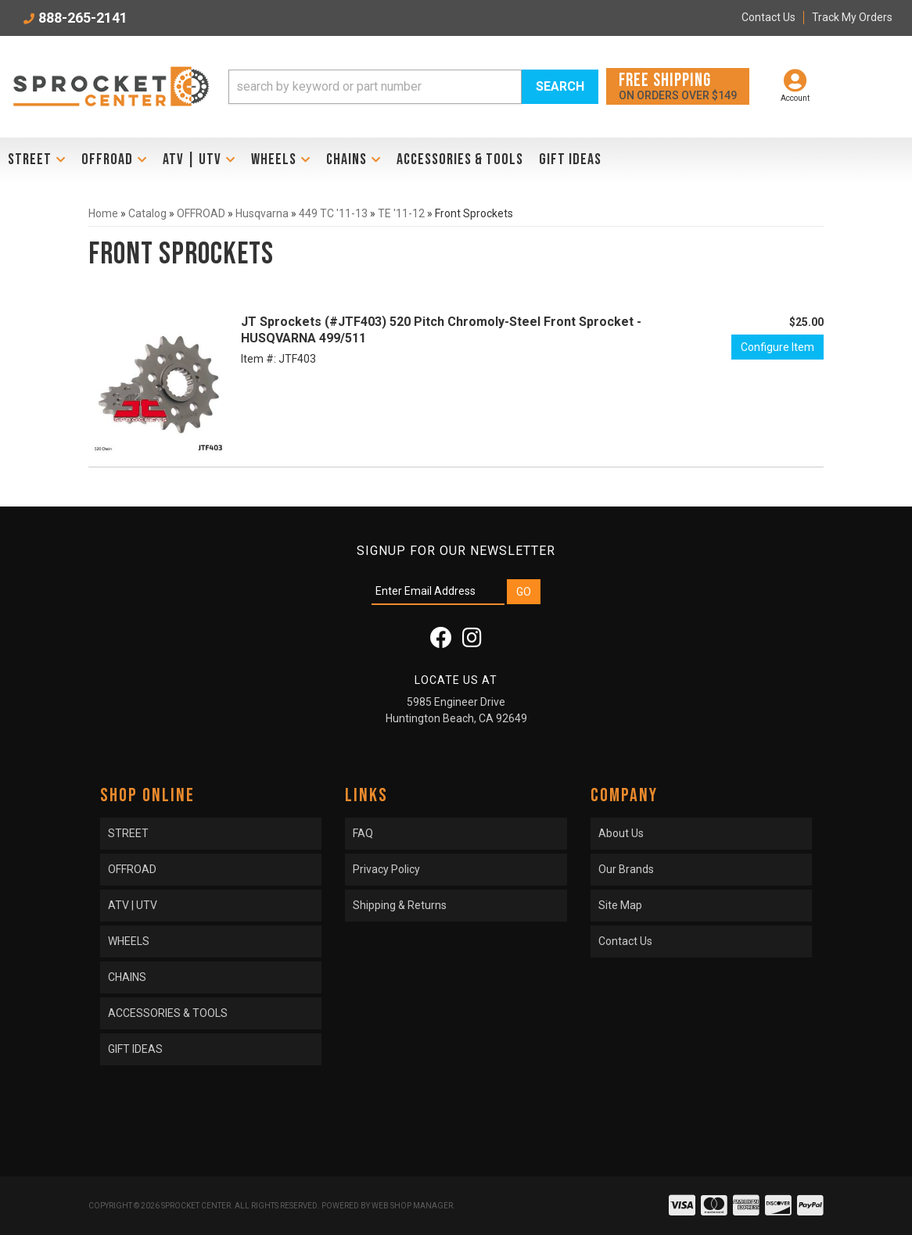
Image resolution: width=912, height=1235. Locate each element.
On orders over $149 (678, 86)
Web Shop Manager (412, 1205)
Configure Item (777, 347)
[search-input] (375, 86)
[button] (413, 87)
